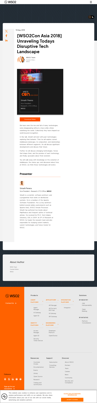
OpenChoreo (53, 335)
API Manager (53, 305)
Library (36, 373)
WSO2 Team (26, 57)
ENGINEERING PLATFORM (50, 324)
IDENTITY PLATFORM (34, 324)
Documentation (39, 367)
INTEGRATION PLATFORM (66, 301)
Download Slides (26, 119)
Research (36, 379)
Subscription (53, 362)
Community (68, 378)
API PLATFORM (51, 300)
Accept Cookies (72, 399)
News (66, 374)
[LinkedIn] (13, 379)
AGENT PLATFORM (34, 301)
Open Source (38, 376)
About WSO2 (69, 362)
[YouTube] (17, 379)
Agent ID (36, 315)
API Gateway (53, 316)
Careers (67, 371)
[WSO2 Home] (10, 2)
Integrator (67, 307)
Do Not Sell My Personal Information (72, 394)
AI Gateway (37, 312)
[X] (9, 379)
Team (66, 368)
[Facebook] (5, 379)
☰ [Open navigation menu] (91, 2)
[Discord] (20, 379)
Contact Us (10, 303)
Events (36, 370)
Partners (67, 365)
